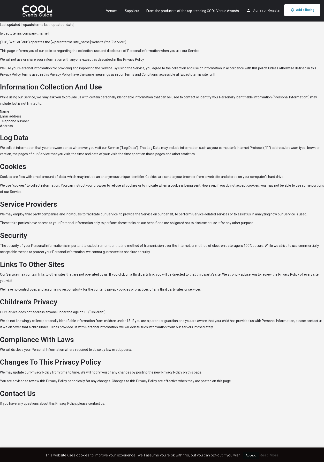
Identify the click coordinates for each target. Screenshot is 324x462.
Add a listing (302, 10)
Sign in (258, 10)
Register (274, 10)
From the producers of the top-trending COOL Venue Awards (192, 11)
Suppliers (132, 11)
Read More (269, 455)
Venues (112, 11)
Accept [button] (251, 455)
